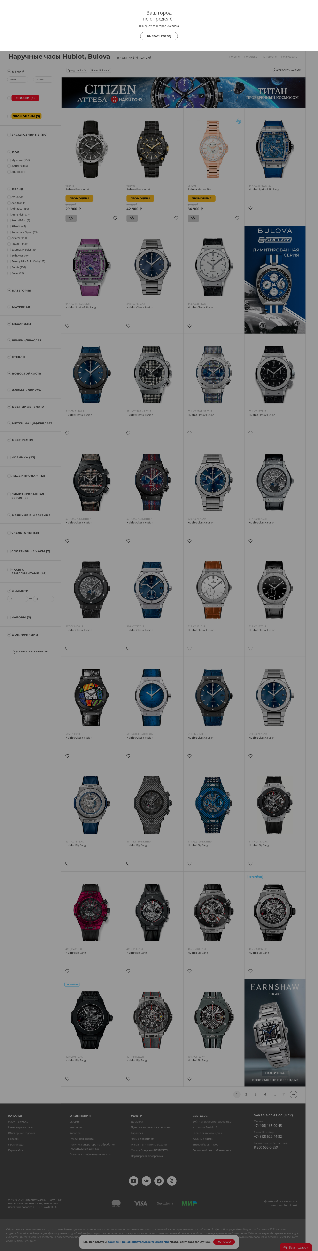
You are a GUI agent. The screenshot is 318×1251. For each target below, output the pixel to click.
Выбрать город (159, 36)
